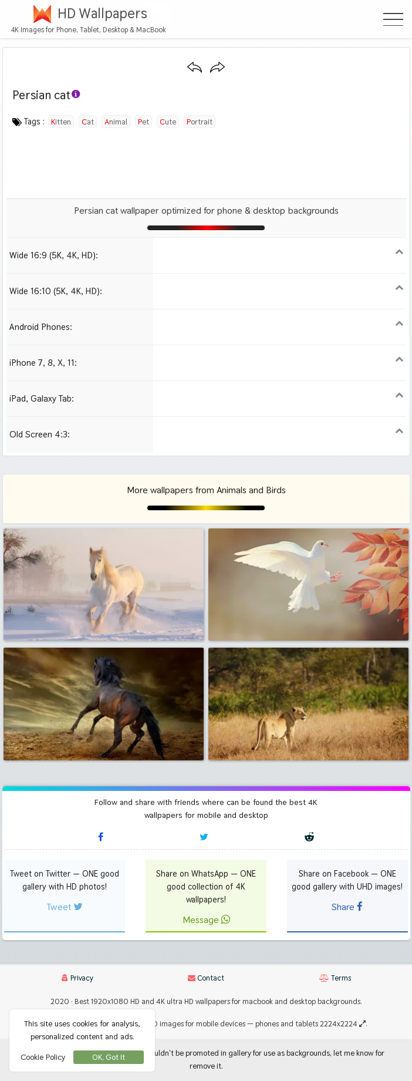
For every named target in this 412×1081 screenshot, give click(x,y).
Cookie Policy (43, 1057)
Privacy (77, 978)
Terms (335, 978)
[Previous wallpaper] (194, 68)
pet (143, 121)
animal (115, 121)
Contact (206, 978)
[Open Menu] (393, 19)
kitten (61, 121)
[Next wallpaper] (217, 68)
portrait (199, 121)
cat (88, 121)
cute (168, 121)
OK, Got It (108, 1057)
